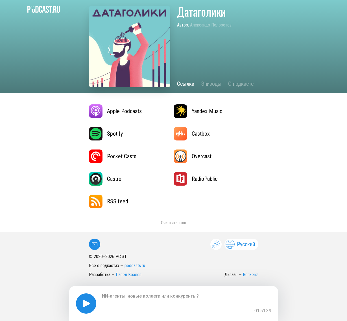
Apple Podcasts (115, 111)
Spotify (106, 133)
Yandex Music (198, 111)
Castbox (192, 133)
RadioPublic (195, 179)
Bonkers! (250, 274)
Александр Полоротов (211, 25)
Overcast (192, 156)
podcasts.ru (135, 265)
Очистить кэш (173, 222)
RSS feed (108, 201)
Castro (105, 179)
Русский (240, 244)
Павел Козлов (128, 274)
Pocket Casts (112, 156)
